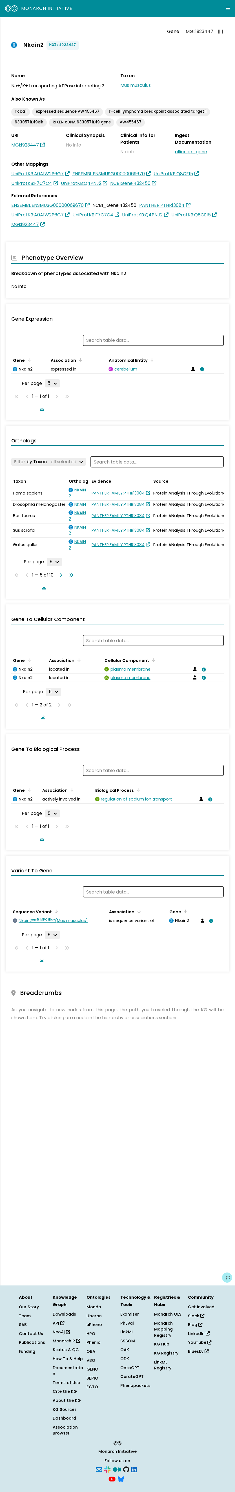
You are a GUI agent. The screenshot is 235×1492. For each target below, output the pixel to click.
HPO (91, 1333)
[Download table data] (41, 408)
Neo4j (61, 1332)
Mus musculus (135, 85)
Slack (196, 1316)
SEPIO (92, 1378)
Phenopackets (135, 1385)
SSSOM (127, 1341)
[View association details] (201, 369)
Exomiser (129, 1314)
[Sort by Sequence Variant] (55, 911)
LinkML (126, 1332)
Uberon (94, 1316)
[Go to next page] (59, 575)
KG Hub (161, 1344)
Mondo (94, 1307)
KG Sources (65, 1409)
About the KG (67, 1400)
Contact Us (31, 1333)
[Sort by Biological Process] (137, 790)
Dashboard (64, 1418)
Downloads (64, 1314)
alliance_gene (191, 151)
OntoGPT (129, 1368)
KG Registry (166, 1353)
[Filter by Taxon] (48, 462)
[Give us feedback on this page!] (227, 1277)
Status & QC (66, 1350)
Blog (195, 1324)
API (58, 1323)
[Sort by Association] (79, 360)
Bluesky (198, 1351)
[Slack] (107, 1469)
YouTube (199, 1342)
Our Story (29, 1307)
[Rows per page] (52, 383)
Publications (32, 1342)
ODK (124, 1359)
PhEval (127, 1323)
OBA (91, 1351)
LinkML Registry (162, 1365)
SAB (23, 1324)
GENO (92, 1369)
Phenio (94, 1342)
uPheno (94, 1324)
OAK (124, 1350)
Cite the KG (65, 1391)
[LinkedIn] (134, 1469)
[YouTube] (112, 1478)
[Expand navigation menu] (228, 8)
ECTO (92, 1387)
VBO (91, 1360)
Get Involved (201, 1307)
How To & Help (68, 1359)
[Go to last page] (70, 575)
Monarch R (66, 1341)
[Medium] (117, 1469)
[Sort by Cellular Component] (152, 660)
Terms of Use (66, 1382)
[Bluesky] (121, 1478)
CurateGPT (132, 1376)
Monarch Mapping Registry (163, 1329)
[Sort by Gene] (28, 360)
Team (25, 1316)
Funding (27, 1351)
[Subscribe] (99, 1469)
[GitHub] (126, 1469)
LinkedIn (199, 1333)
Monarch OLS (167, 1314)
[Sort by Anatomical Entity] (151, 360)
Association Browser (65, 1430)
